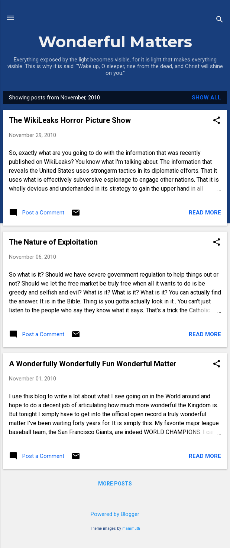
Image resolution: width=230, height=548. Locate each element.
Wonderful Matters (115, 41)
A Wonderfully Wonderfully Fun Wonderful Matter (92, 363)
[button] (216, 121)
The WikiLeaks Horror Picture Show (70, 120)
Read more (205, 212)
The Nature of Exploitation (53, 242)
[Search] (219, 20)
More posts (115, 484)
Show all (206, 97)
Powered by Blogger (115, 514)
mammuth (131, 528)
